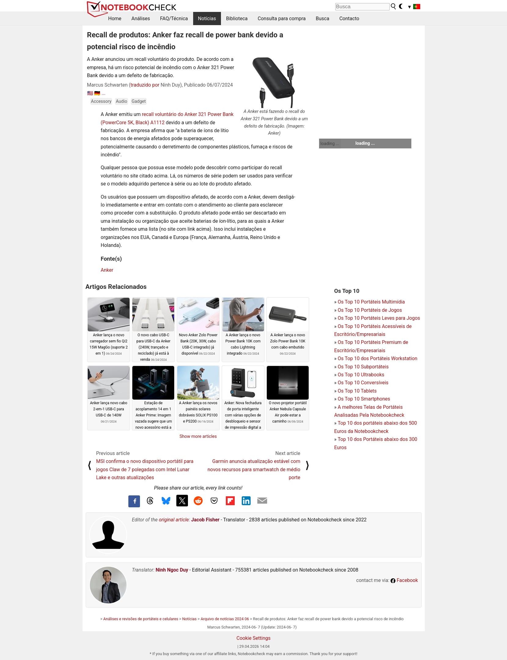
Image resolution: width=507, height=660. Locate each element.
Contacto (349, 18)
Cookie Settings (254, 638)
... (103, 93)
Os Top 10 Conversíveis (363, 383)
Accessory (101, 101)
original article (174, 520)
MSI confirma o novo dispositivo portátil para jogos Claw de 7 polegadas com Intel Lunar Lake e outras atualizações (144, 469)
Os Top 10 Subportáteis (363, 367)
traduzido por (144, 85)
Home (114, 18)
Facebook (404, 580)
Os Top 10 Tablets (357, 391)
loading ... (330, 143)
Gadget (139, 101)
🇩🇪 (97, 93)
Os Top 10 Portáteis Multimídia (371, 302)
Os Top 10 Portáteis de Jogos (370, 310)
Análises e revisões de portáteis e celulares (140, 619)
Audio (121, 101)
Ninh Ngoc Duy (172, 570)
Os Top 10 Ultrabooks (361, 375)
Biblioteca (237, 18)
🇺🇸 (90, 93)
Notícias (207, 18)
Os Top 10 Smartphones (364, 399)
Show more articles (198, 436)
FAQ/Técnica (174, 18)
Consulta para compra (282, 18)
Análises (140, 18)
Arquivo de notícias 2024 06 (224, 619)
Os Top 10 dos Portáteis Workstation (377, 358)
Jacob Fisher (205, 520)
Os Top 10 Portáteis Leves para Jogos (379, 318)
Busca (322, 18)
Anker (107, 270)
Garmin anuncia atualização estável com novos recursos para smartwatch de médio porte (254, 469)
